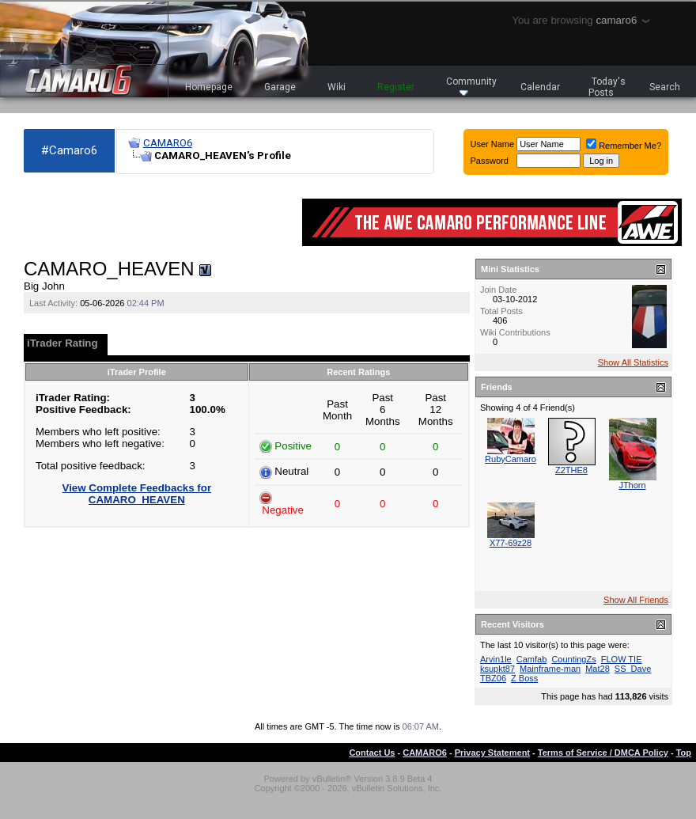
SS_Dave (633, 668)
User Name (493, 144)
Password (490, 160)
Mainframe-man (550, 668)
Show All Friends (635, 600)
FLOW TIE (621, 659)
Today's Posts (607, 87)
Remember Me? (623, 145)
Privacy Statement (492, 752)
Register (395, 87)
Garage (280, 87)
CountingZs (573, 659)
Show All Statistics (633, 362)
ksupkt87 (497, 668)
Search (664, 87)
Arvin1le (496, 659)
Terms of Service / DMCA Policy (603, 752)
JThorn (631, 485)
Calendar (540, 87)
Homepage (209, 87)
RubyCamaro (510, 459)
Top (683, 752)
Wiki (336, 87)
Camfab (531, 659)
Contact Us (372, 752)
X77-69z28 (510, 543)
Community (471, 86)
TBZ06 (493, 678)
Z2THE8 (571, 470)
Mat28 (597, 668)
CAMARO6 (167, 143)
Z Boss (524, 678)
